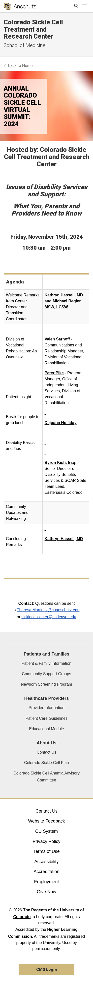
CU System (46, 831)
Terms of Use (46, 851)
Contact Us (46, 752)
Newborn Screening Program (46, 684)
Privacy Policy (46, 841)
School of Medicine (24, 45)
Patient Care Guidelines (46, 718)
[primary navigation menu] (84, 6)
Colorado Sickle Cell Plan (46, 763)
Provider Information (46, 708)
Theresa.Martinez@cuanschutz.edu (48, 610)
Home (27, 65)
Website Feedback (46, 821)
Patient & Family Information (46, 663)
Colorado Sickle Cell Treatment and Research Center (33, 29)
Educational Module (46, 729)
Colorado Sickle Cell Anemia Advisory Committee (46, 776)
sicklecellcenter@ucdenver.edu (48, 617)
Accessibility (46, 861)
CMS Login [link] (46, 969)
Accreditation (46, 871)
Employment (46, 881)
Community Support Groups (46, 674)
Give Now (46, 891)
